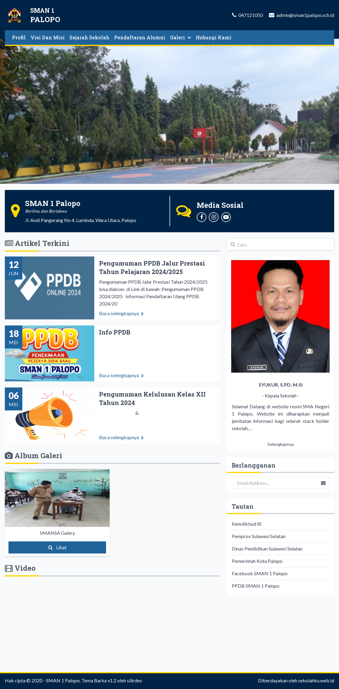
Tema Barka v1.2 (99, 680)
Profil (19, 37)
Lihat (57, 547)
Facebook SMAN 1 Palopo (260, 573)
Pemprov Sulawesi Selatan (259, 536)
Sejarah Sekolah (89, 37)
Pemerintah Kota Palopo (257, 561)
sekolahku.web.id (316, 680)
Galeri (180, 37)
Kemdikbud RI (247, 524)
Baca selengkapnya (121, 322)
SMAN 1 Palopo (63, 680)
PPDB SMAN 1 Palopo (255, 586)
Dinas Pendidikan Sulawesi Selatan (267, 548)
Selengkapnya (280, 444)
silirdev (134, 680)
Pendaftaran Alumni (139, 37)
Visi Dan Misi (48, 37)
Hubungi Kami (213, 37)
